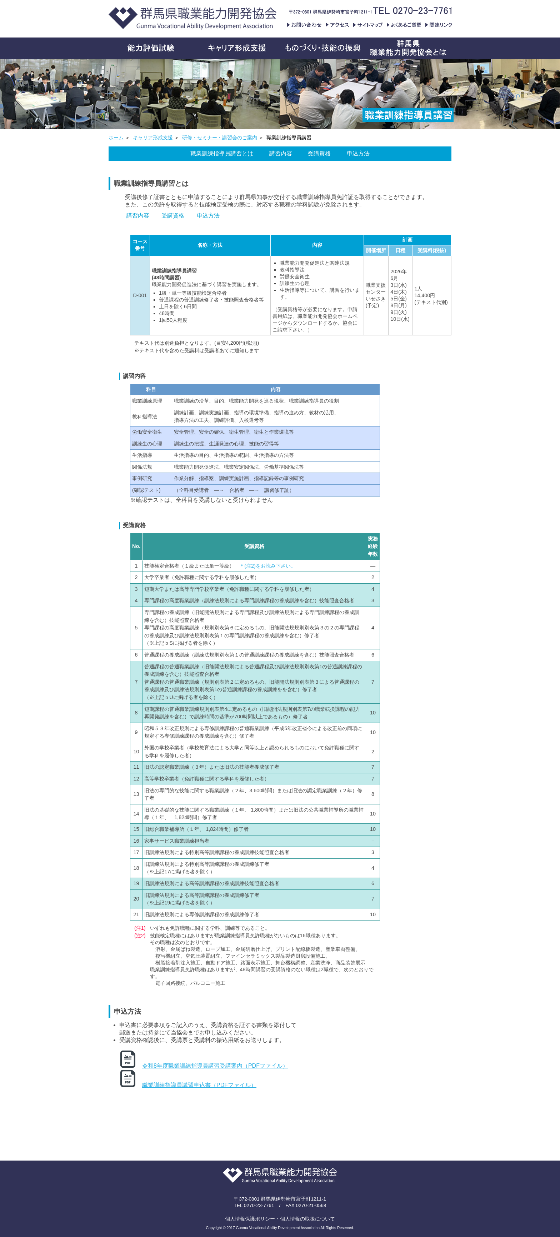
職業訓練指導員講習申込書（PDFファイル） (199, 1085)
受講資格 (319, 153)
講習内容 (280, 153)
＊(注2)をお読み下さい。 (267, 566)
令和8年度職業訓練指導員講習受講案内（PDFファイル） (215, 1066)
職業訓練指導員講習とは (221, 153)
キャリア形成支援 (153, 137)
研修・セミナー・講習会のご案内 (219, 137)
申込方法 (358, 153)
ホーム (116, 137)
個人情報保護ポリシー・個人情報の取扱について (280, 1219)
